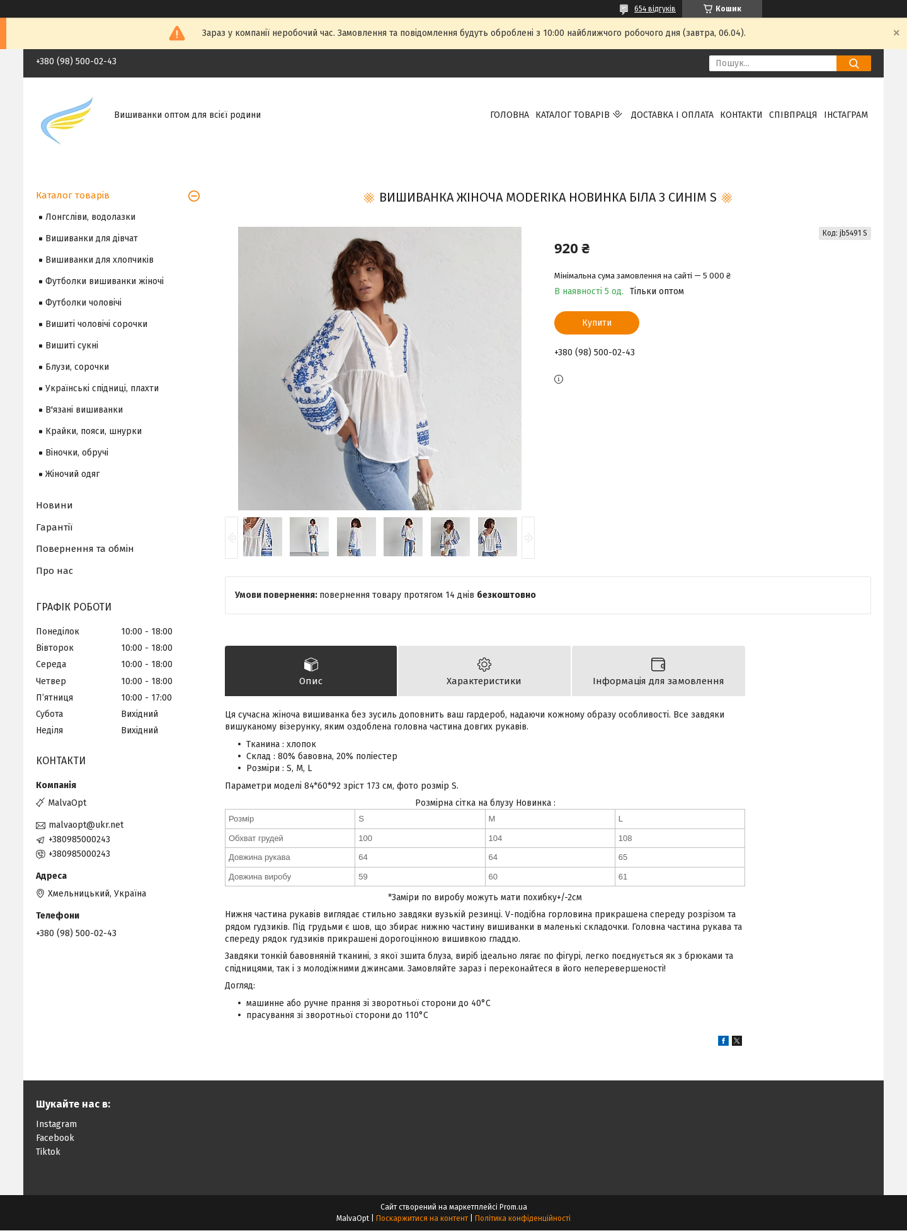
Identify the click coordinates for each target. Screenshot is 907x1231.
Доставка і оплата (672, 115)
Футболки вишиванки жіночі (104, 281)
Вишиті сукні (71, 345)
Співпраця (793, 115)
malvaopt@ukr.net (85, 825)
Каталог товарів (572, 115)
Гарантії (54, 527)
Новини (54, 505)
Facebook (55, 1138)
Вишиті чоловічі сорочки (96, 324)
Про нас (54, 570)
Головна (509, 115)
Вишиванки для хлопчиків (99, 260)
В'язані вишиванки (84, 409)
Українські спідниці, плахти (102, 388)
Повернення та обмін (85, 548)
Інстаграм (846, 115)
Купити (597, 323)
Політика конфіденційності (523, 1219)
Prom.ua (513, 1207)
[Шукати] (853, 63)
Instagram (56, 1124)
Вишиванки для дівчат (91, 238)
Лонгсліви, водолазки (90, 217)
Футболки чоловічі (83, 302)
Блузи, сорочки (77, 367)
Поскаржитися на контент (422, 1219)
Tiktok (48, 1152)
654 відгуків (655, 8)
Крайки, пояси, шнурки (93, 431)
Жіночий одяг (72, 474)
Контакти (741, 115)
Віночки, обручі (76, 452)
